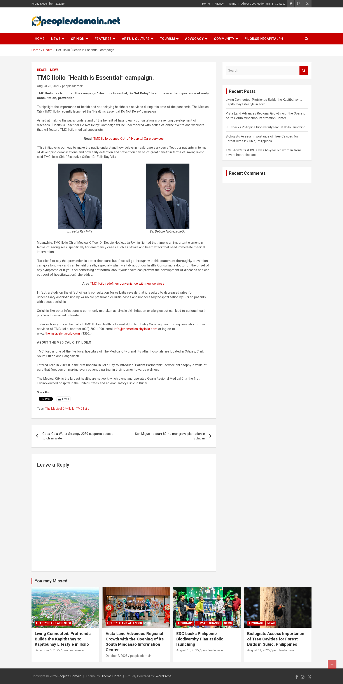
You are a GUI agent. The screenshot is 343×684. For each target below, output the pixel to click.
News (56, 39)
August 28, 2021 (48, 86)
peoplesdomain (73, 86)
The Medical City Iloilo (60, 408)
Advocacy (194, 39)
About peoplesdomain (255, 3)
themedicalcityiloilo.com (62, 333)
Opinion (77, 39)
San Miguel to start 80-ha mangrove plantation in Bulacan (170, 436)
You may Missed (51, 581)
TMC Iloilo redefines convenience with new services (127, 284)
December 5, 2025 (47, 650)
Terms (232, 3)
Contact (280, 3)
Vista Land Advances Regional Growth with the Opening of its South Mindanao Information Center (135, 641)
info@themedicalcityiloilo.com (135, 329)
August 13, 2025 (187, 650)
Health (43, 70)
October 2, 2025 (117, 656)
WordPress (164, 676)
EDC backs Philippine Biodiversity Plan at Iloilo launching (265, 127)
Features (103, 39)
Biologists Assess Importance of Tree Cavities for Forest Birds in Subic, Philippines (275, 639)
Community (224, 39)
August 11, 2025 (258, 650)
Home (206, 3)
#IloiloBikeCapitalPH (264, 39)
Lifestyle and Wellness (53, 623)
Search (303, 71)
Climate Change (208, 623)
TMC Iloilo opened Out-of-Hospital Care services (128, 139)
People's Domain (69, 676)
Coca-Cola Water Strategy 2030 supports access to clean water (77, 436)
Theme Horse (111, 676)
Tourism (167, 39)
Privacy (219, 3)
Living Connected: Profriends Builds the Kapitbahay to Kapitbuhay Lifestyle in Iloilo (63, 639)
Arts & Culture (136, 39)
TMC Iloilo (82, 408)
